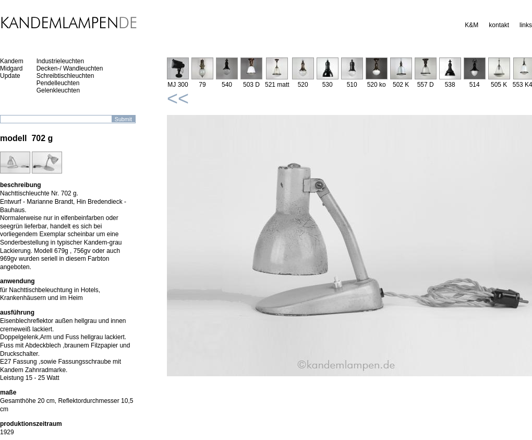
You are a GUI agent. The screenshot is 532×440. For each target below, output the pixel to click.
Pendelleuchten (58, 83)
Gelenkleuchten (58, 90)
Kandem (11, 61)
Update (10, 75)
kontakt (499, 25)
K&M (471, 25)
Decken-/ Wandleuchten (70, 68)
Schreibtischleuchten (65, 75)
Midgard (11, 68)
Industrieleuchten (60, 61)
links (525, 25)
